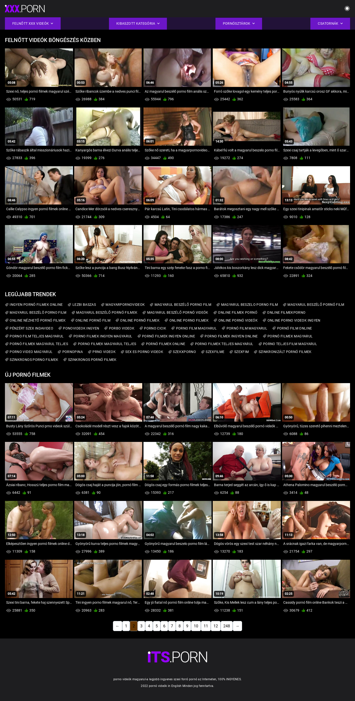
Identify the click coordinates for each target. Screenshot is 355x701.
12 (215, 626)
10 (196, 626)
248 (226, 626)
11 (206, 626)
